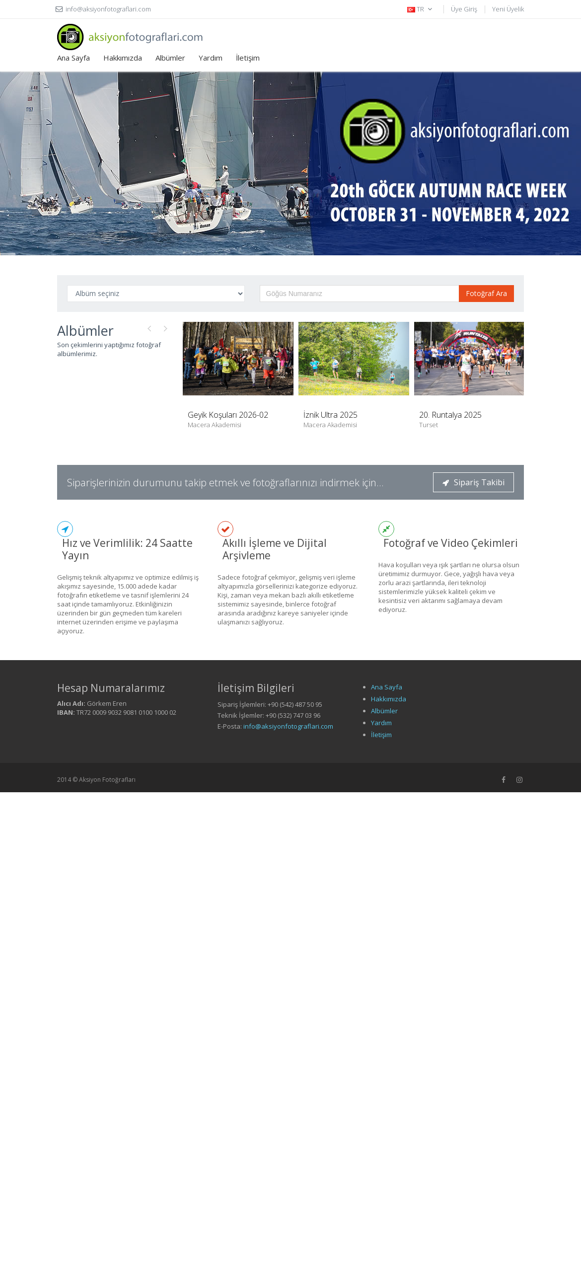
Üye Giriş (464, 8)
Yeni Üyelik (508, 8)
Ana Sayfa (73, 58)
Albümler (170, 58)
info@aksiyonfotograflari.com (288, 726)
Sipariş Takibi (473, 482)
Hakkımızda (122, 58)
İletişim (248, 58)
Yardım (210, 58)
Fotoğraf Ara (486, 293)
